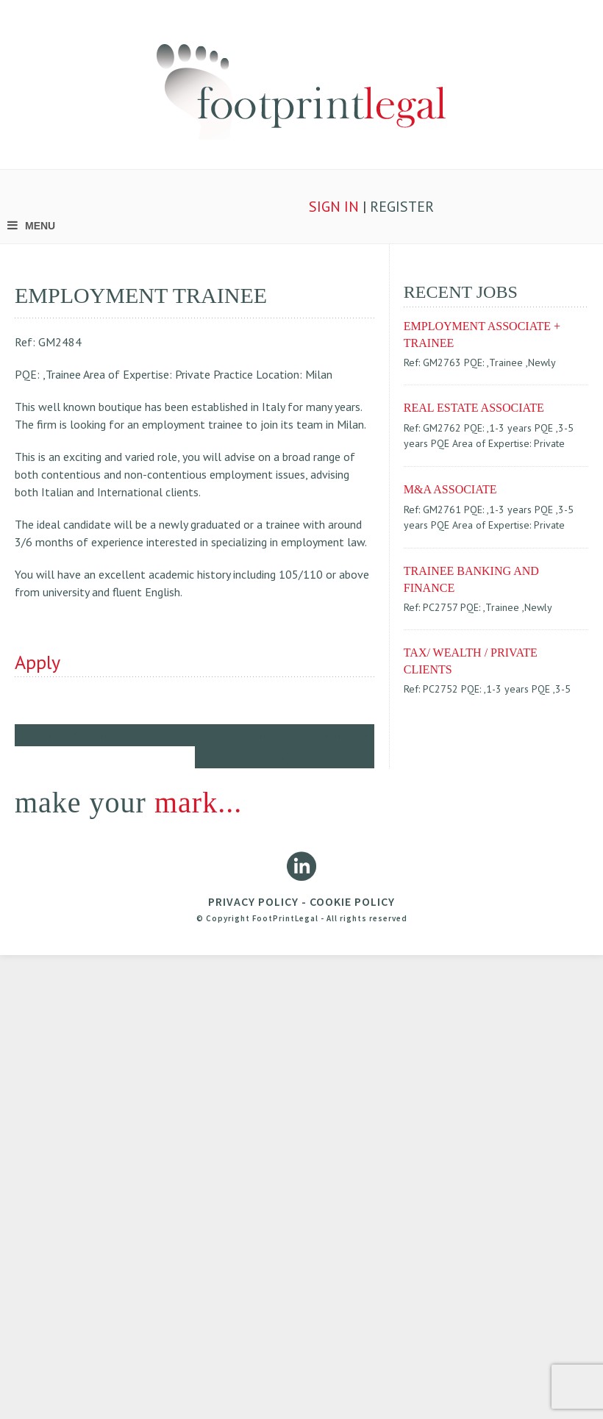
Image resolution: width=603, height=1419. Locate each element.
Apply (37, 662)
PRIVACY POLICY (253, 901)
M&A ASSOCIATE (450, 489)
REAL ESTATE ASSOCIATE (474, 407)
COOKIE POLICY (352, 901)
